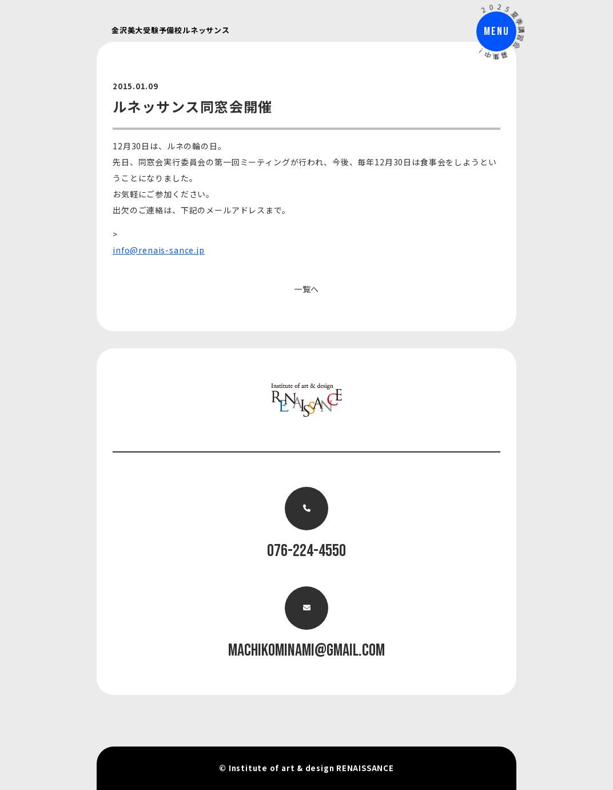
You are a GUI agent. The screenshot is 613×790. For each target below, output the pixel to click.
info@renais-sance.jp (159, 250)
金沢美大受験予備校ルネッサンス (171, 30)
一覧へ (307, 289)
